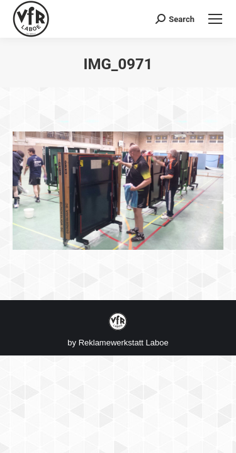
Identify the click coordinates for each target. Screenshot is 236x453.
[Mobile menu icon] (215, 19)
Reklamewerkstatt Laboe (124, 342)
